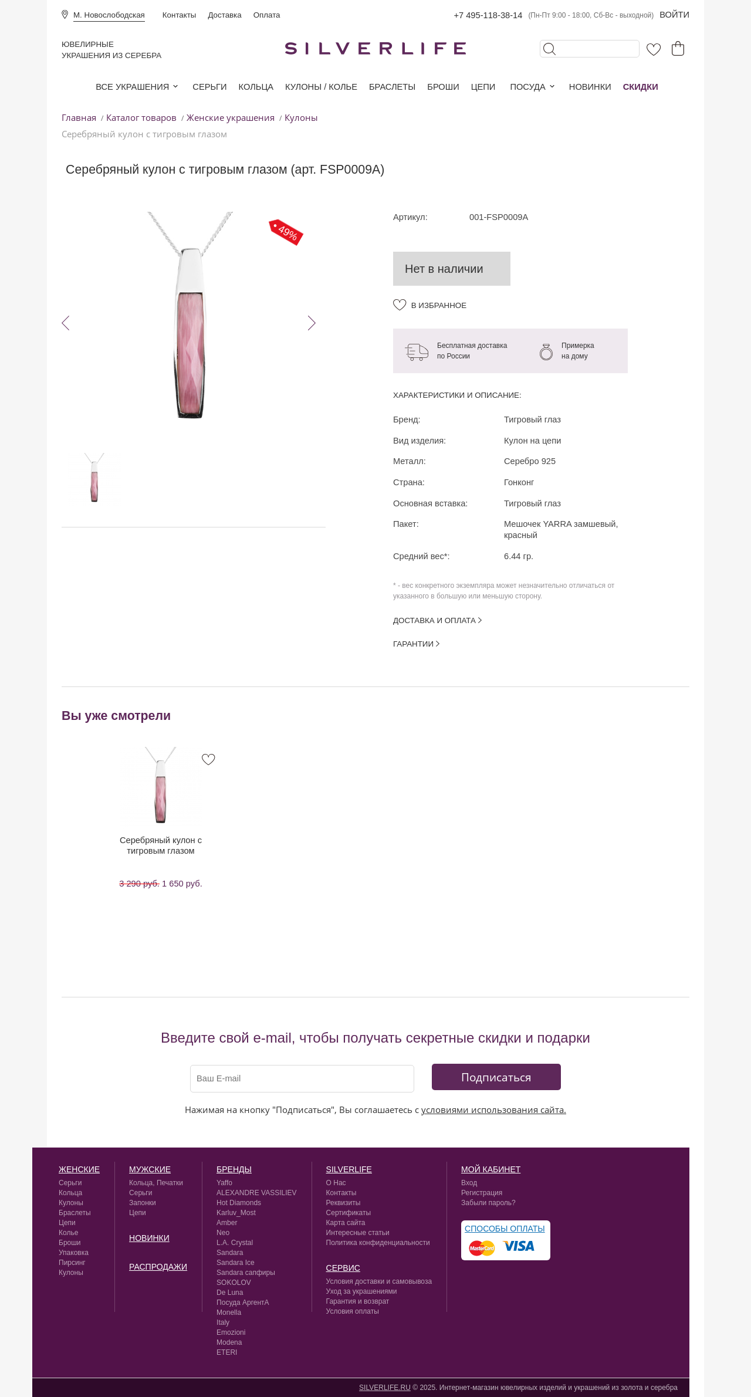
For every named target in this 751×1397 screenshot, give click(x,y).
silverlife (349, 1169)
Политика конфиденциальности (378, 1243)
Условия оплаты (352, 1311)
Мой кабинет (490, 1169)
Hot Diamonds (238, 1203)
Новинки (590, 87)
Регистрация (481, 1193)
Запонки (142, 1203)
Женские (79, 1169)
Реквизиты (343, 1203)
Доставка (224, 15)
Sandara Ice (235, 1263)
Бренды (234, 1169)
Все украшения (132, 87)
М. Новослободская (109, 15)
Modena (229, 1342)
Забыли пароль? (488, 1203)
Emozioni (230, 1332)
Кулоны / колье (321, 87)
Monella (228, 1312)
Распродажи (158, 1266)
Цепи (483, 87)
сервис (343, 1268)
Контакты (180, 15)
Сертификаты (348, 1213)
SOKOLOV (233, 1282)
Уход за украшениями (361, 1291)
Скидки (640, 87)
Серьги (209, 87)
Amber (226, 1223)
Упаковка (74, 1253)
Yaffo (224, 1183)
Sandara (229, 1253)
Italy (222, 1322)
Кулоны (71, 1203)
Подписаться (496, 1077)
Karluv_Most (236, 1213)
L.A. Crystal (234, 1243)
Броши (443, 87)
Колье (68, 1233)
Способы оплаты (505, 1228)
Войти (674, 14)
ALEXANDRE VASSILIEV (256, 1193)
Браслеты (392, 87)
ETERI (226, 1352)
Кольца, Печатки (156, 1183)
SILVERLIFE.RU (385, 1388)
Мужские (150, 1169)
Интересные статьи (358, 1233)
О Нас (336, 1183)
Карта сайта (346, 1223)
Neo (222, 1233)
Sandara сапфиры (245, 1273)
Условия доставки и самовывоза (379, 1281)
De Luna (229, 1292)
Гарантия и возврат (358, 1301)
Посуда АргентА (242, 1302)
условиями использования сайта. (493, 1109)
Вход (469, 1183)
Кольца (256, 87)
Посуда (527, 87)
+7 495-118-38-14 (488, 15)
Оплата (266, 15)
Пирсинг (72, 1263)
